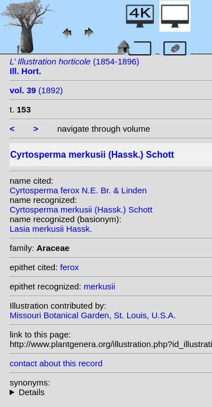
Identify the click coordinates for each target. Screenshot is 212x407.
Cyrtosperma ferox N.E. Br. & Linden (78, 190)
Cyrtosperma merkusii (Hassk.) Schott (81, 209)
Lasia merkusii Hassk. (51, 228)
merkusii (99, 286)
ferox (69, 267)
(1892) (36, 90)
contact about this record (56, 363)
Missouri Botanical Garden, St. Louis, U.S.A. (93, 315)
